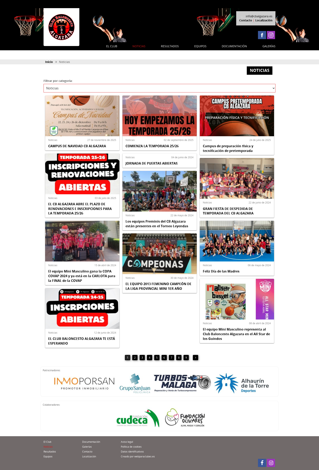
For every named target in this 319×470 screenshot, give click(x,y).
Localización (263, 20)
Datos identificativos (132, 451)
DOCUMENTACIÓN (234, 46)
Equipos (48, 456)
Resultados (50, 451)
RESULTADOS (170, 46)
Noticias (48, 446)
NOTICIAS (138, 46)
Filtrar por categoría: (58, 81)
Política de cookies (131, 446)
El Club (47, 442)
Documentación (91, 442)
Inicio (49, 62)
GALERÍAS (268, 46)
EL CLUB (111, 46)
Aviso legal (127, 442)
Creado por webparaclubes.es (138, 456)
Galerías (87, 446)
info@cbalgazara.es (259, 16)
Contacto (245, 20)
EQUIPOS (200, 46)
